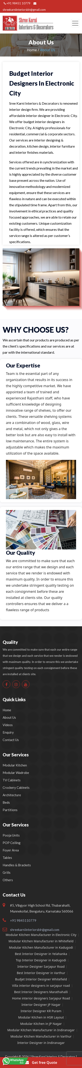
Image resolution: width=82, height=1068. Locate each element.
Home (7, 710)
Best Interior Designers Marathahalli (41, 992)
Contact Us (11, 740)
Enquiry (8, 732)
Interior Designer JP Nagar (41, 1005)
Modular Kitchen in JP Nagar (41, 1024)
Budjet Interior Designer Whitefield (41, 979)
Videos (8, 725)
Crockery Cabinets (16, 787)
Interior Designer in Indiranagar (41, 1043)
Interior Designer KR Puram (41, 1011)
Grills (6, 872)
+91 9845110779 (23, 920)
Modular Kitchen (15, 765)
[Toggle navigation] (75, 23)
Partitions (10, 810)
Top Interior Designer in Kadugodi (41, 960)
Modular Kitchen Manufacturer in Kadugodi (41, 947)
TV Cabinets (12, 780)
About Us (9, 717)
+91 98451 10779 (17, 3)
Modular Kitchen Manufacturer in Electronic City (41, 935)
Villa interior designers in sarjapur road (41, 985)
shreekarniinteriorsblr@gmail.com (34, 930)
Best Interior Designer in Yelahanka (41, 954)
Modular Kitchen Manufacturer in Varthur (41, 1036)
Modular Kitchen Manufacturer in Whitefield (41, 941)
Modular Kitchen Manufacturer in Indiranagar (41, 1030)
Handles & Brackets (17, 865)
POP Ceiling (12, 843)
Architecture (12, 795)
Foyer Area (11, 850)
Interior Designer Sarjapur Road (41, 966)
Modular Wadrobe (16, 773)
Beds (6, 802)
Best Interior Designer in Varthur (41, 973)
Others (8, 880)
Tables (7, 858)
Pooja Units (11, 835)
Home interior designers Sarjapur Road (41, 998)
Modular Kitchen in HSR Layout (41, 1017)
